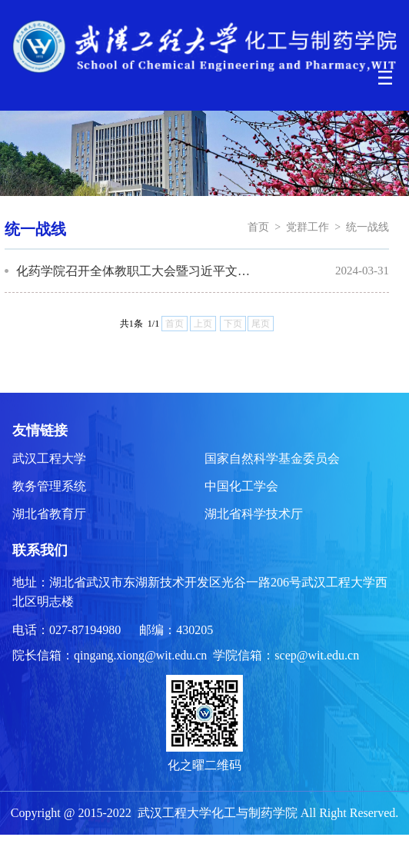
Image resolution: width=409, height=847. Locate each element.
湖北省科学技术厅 (253, 513)
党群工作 (307, 227)
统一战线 (367, 227)
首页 (258, 227)
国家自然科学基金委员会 (272, 458)
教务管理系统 (49, 486)
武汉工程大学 (49, 458)
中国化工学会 (241, 486)
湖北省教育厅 (49, 513)
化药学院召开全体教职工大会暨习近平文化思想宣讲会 (135, 270)
